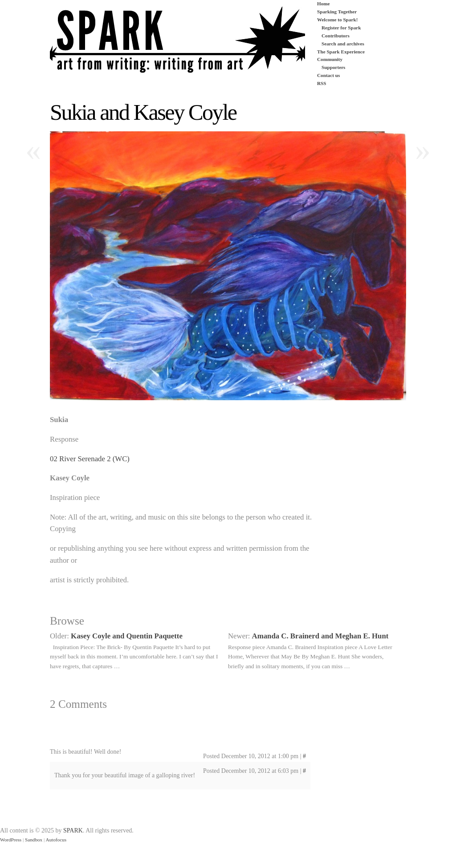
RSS (321, 83)
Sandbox (33, 839)
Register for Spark (341, 27)
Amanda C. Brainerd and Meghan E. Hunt (320, 636)
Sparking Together (337, 11)
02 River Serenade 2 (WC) (90, 459)
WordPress (10, 839)
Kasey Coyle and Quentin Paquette (127, 636)
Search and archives (343, 43)
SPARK (73, 830)
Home (323, 3)
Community (329, 59)
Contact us (328, 75)
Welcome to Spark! (337, 19)
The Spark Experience (341, 51)
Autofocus (55, 839)
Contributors (336, 35)
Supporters (333, 67)
